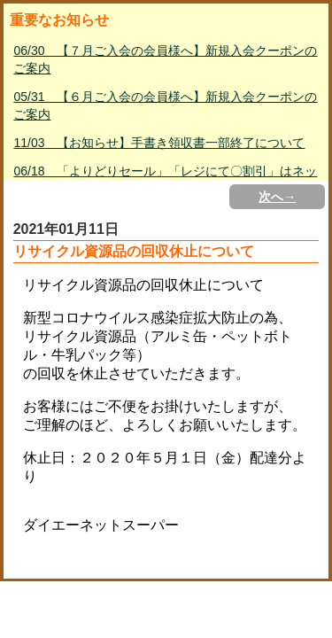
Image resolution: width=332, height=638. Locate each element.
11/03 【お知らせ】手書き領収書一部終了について (159, 143)
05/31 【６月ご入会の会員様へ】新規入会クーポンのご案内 (165, 105)
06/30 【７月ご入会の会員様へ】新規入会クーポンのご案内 (165, 59)
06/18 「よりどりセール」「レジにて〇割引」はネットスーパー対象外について (165, 180)
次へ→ (277, 197)
